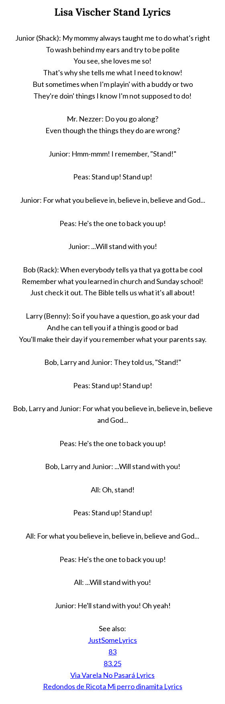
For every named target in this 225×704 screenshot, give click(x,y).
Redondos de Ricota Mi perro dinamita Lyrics (112, 686)
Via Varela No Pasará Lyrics (112, 675)
